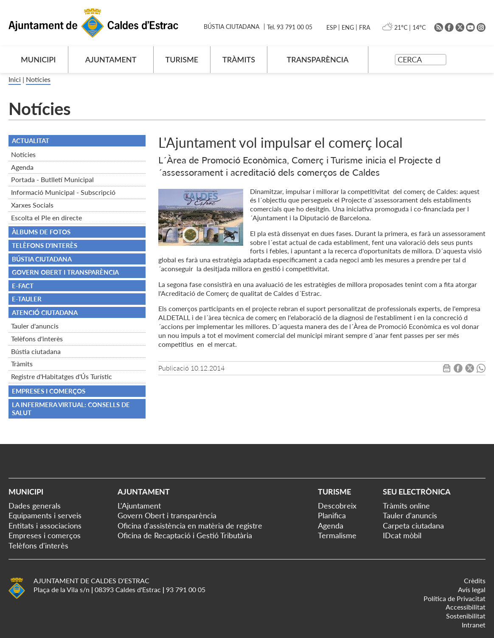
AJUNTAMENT (111, 59)
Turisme (334, 491)
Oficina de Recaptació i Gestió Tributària (185, 535)
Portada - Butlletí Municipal (52, 179)
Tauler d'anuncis (35, 326)
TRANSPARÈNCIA (318, 59)
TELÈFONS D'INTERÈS (44, 245)
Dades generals (34, 505)
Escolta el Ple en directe (46, 218)
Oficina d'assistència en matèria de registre (190, 525)
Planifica (332, 515)
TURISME (181, 59)
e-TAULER (27, 299)
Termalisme (337, 535)
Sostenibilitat (466, 616)
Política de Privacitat (455, 598)
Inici (14, 79)
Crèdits (475, 580)
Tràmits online (406, 505)
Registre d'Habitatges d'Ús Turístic (61, 376)
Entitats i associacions (44, 525)
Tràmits (22, 364)
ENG (348, 27)
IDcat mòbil (402, 535)
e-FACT (23, 285)
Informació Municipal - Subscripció (63, 192)
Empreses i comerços (48, 391)
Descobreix (337, 505)
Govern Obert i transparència (167, 515)
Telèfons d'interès (37, 338)
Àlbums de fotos (41, 232)
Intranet (474, 625)
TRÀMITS (238, 59)
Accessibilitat (466, 607)
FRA (364, 27)
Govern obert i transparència (65, 272)
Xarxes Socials (32, 205)
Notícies (38, 79)
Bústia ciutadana (36, 351)
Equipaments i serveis (44, 515)
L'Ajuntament (139, 505)
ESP (331, 27)
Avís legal (472, 589)
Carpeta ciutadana (413, 525)
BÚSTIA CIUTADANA (231, 26)
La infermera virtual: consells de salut (71, 409)
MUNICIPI (38, 59)
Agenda (22, 167)
